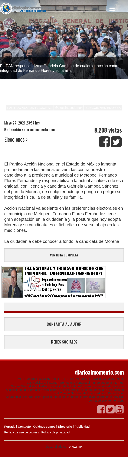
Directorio (65, 426)
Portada (9, 426)
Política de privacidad (55, 432)
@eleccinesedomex (68, 107)
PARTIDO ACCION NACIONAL (29, 107)
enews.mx (75, 446)
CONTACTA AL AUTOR (64, 324)
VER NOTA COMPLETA (64, 255)
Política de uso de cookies (21, 432)
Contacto (24, 426)
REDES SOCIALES (64, 342)
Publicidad (82, 426)
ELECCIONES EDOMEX (103, 107)
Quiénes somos (44, 426)
